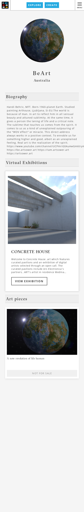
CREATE (51, 5)
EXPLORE (34, 5)
